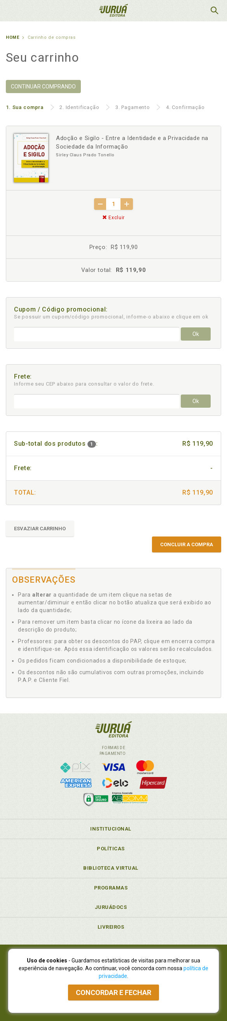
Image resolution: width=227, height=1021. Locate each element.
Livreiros (111, 927)
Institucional (110, 829)
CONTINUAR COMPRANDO (43, 86)
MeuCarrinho (194, 10)
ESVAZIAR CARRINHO (40, 528)
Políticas (111, 848)
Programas (111, 888)
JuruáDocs (111, 907)
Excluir (113, 217)
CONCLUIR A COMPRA (186, 544)
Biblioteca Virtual (110, 868)
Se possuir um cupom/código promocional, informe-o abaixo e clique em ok (111, 317)
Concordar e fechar (113, 992)
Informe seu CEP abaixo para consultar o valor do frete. (84, 384)
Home (12, 37)
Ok (195, 334)
